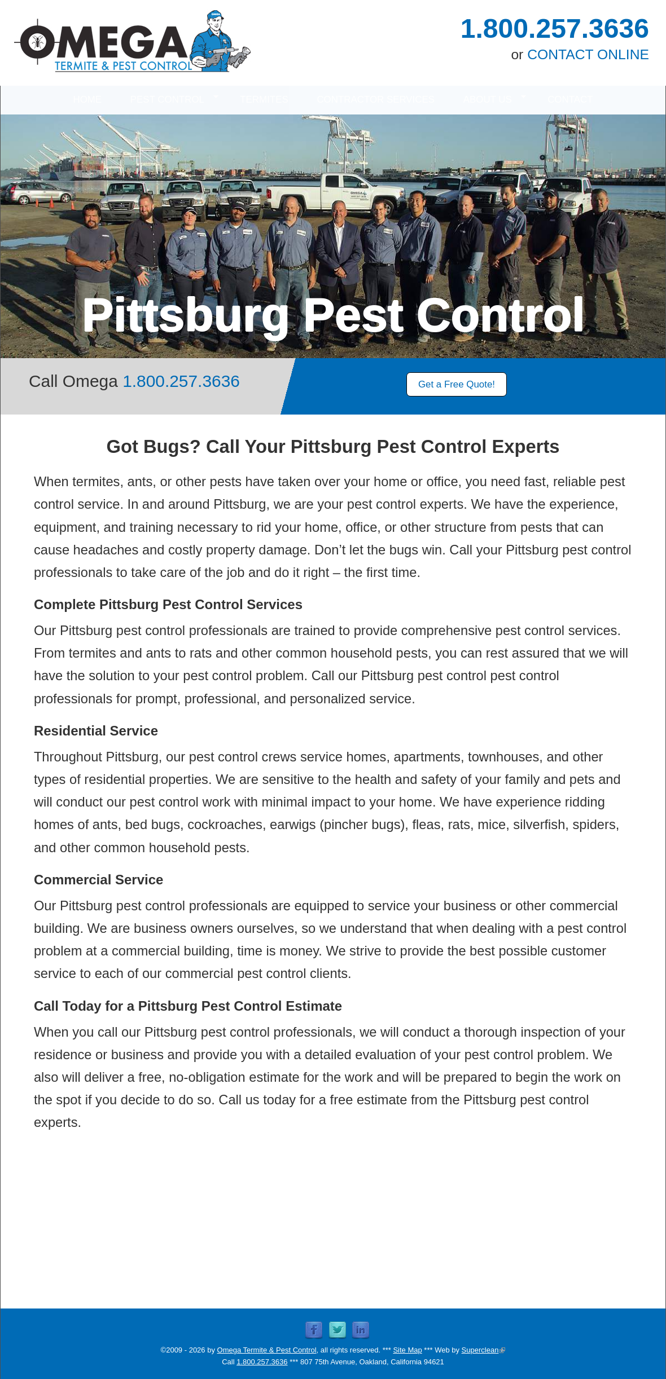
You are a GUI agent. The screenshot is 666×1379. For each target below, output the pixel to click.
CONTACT (570, 99)
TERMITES (264, 99)
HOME (87, 99)
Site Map (407, 1350)
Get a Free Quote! (456, 384)
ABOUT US (487, 98)
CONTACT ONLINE (588, 54)
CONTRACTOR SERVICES (376, 99)
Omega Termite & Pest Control (267, 1350)
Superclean (484, 1350)
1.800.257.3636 (555, 28)
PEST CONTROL (167, 98)
